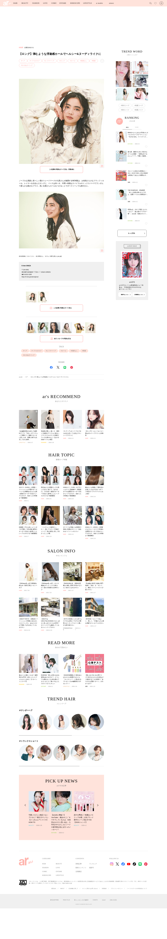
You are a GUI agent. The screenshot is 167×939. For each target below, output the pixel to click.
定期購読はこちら (138, 305)
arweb (20, 377)
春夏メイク (139, 110)
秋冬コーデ (125, 105)
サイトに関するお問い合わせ (90, 888)
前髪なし (84, 61)
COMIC (54, 3)
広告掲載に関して (73, 888)
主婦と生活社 (113, 900)
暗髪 (94, 61)
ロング (62, 61)
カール (73, 61)
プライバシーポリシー (117, 888)
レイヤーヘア (49, 61)
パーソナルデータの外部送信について (137, 888)
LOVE (45, 3)
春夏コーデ (139, 105)
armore (111, 3)
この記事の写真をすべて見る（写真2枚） (62, 169)
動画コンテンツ (81, 867)
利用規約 (104, 888)
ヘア (23, 61)
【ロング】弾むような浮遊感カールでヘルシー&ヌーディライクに (49, 377)
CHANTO (95, 900)
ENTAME (62, 3)
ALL (127, 150)
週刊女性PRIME (54, 900)
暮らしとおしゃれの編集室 (81, 900)
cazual (103, 900)
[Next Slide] (98, 818)
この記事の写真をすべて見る (62, 308)
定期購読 (79, 871)
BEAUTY (25, 3)
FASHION (35, 3)
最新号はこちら (124, 305)
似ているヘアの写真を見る (62, 338)
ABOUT (62, 888)
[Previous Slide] (25, 818)
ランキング (93, 864)
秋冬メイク (125, 110)
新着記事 (79, 864)
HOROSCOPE (75, 3)
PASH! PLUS (66, 900)
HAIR (15, 3)
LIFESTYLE (87, 3)
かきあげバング (27, 65)
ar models (99, 3)
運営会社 (53, 888)
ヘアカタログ (35, 61)
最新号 (91, 867)
